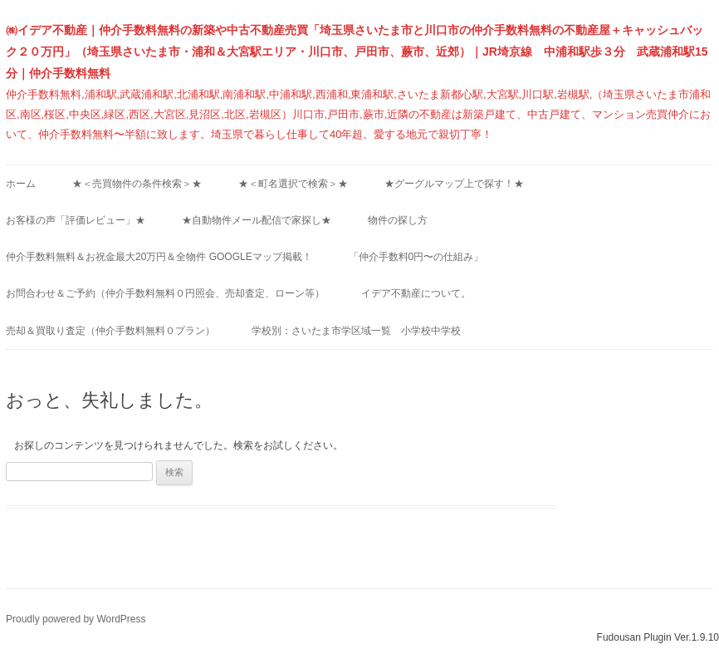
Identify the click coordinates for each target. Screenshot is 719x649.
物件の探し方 (398, 220)
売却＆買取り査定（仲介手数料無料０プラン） (110, 331)
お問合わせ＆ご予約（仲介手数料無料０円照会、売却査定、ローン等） (165, 293)
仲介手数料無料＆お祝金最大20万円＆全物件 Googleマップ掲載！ (159, 257)
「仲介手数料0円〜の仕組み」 (416, 257)
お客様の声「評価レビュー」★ (75, 220)
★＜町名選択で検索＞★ (293, 183)
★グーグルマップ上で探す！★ (454, 183)
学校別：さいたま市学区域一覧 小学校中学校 (356, 331)
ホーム (21, 183)
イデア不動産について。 (416, 293)
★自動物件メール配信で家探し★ (256, 220)
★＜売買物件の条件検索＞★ (137, 183)
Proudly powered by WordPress (76, 619)
